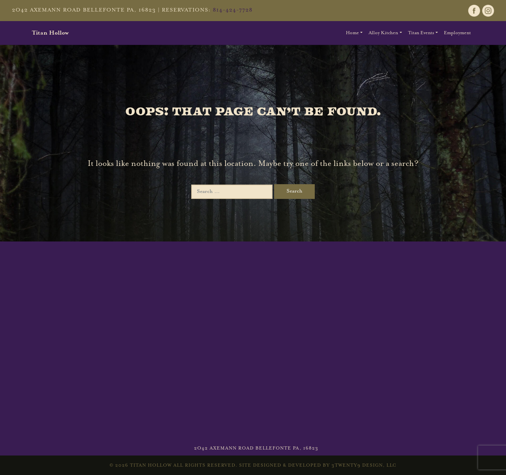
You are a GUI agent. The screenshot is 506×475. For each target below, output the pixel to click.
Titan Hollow (50, 32)
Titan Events (421, 32)
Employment (457, 32)
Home (352, 32)
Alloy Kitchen (383, 32)
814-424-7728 (233, 10)
